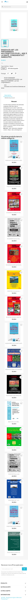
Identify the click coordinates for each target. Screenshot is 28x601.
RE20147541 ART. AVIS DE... (14, 448)
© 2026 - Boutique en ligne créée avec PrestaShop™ (11, 598)
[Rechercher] (14, 6)
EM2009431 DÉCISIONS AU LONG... (14, 160)
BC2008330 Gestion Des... (14, 238)
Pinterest (15, 73)
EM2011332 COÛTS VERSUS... (14, 526)
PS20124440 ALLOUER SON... (14, 186)
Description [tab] (7, 95)
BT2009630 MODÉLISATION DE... (14, 265)
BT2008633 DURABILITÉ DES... (14, 212)
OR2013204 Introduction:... (14, 291)
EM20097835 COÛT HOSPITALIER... (14, 343)
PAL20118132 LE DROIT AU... (14, 552)
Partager (7, 73)
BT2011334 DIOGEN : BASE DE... (14, 317)
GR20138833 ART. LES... (14, 500)
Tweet (11, 73)
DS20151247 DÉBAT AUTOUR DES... (14, 369)
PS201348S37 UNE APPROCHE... (14, 395)
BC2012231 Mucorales (14, 474)
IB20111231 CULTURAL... (14, 422)
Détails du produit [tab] (10, 98)
